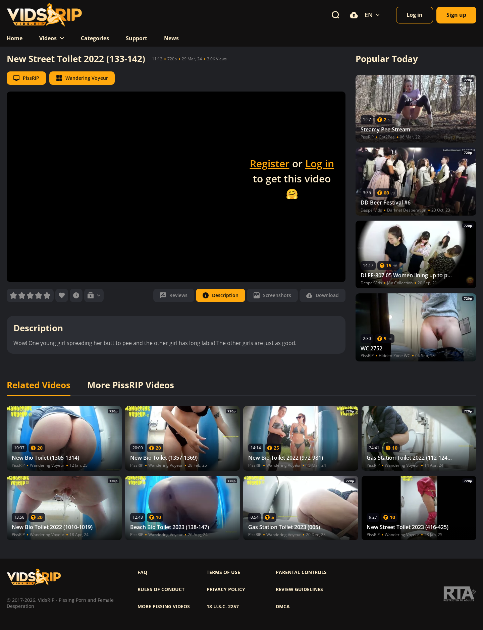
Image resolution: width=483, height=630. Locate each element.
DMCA (283, 607)
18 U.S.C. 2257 (223, 607)
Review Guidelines (299, 589)
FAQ (142, 572)
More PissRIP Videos (130, 385)
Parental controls (301, 572)
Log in (319, 163)
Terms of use (223, 572)
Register (269, 163)
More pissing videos (164, 607)
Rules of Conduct (161, 589)
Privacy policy (226, 589)
